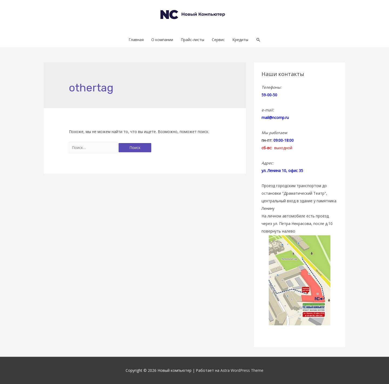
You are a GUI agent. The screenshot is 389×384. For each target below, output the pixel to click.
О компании (162, 39)
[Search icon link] (258, 39)
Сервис (218, 39)
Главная (136, 39)
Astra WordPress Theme (241, 370)
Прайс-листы (192, 39)
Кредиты (240, 39)
